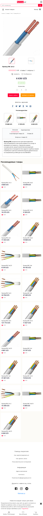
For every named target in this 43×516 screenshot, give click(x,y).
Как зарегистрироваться (21, 455)
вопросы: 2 (31, 70)
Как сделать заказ (21, 458)
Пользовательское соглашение (21, 462)
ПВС (11, 13)
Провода (8, 13)
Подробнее (25, 508)
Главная (3, 13)
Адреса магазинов (21, 471)
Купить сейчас (13, 95)
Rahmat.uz (21, 493)
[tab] (15, 130)
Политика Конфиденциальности (21, 478)
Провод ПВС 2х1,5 (17, 13)
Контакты (21, 474)
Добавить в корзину (28, 95)
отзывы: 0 (23, 70)
